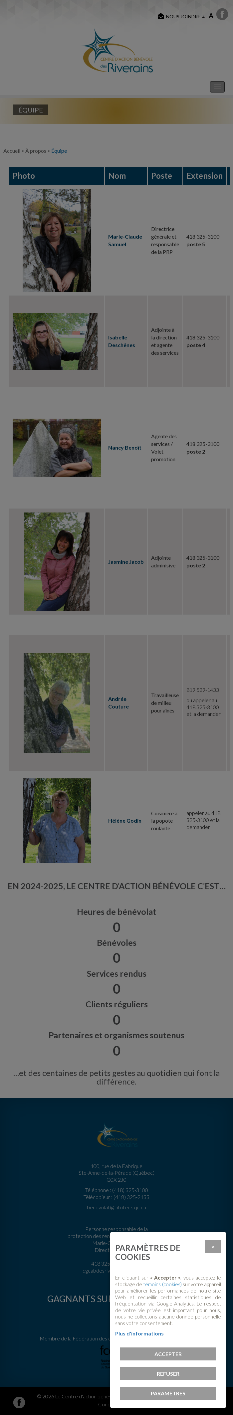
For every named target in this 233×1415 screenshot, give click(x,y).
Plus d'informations (139, 1333)
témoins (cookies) (162, 1284)
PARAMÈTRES (168, 1393)
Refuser (168, 1373)
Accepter (168, 1354)
